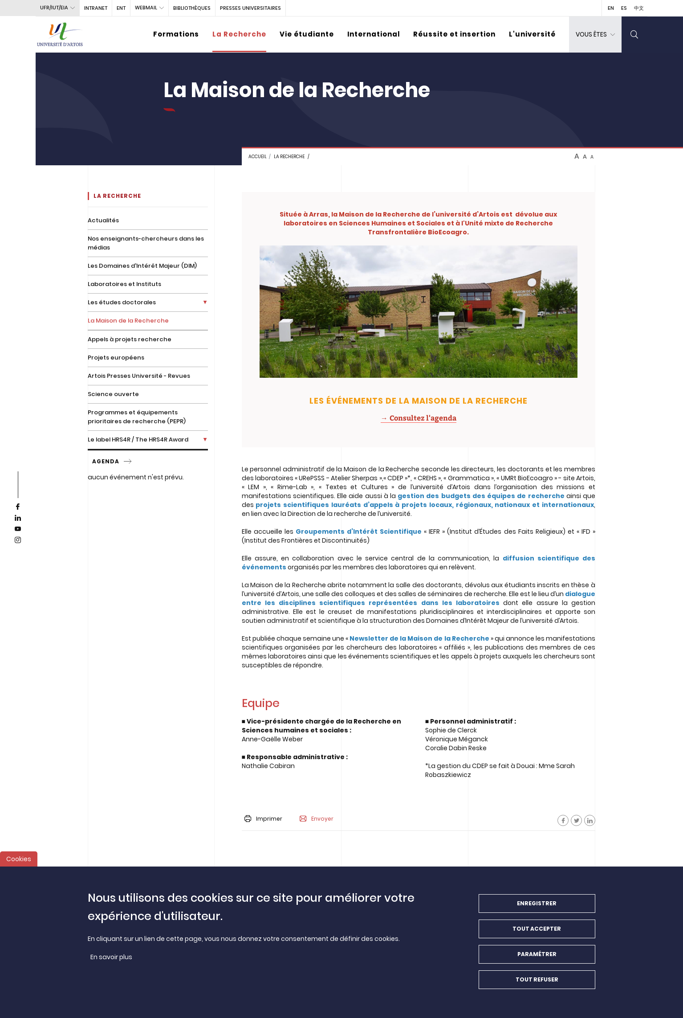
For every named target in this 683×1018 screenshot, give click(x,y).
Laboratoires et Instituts (124, 284)
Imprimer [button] (263, 818)
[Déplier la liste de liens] (205, 302)
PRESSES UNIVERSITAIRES (250, 8)
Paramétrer (537, 957)
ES (624, 8)
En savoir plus (111, 960)
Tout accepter (536, 932)
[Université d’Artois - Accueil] (60, 34)
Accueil (257, 156)
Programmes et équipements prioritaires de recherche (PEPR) (137, 416)
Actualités (103, 220)
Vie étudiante (307, 34)
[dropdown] (595, 34)
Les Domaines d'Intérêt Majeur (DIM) (142, 266)
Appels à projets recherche (129, 339)
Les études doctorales (122, 302)
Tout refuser (537, 983)
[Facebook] (563, 820)
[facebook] (18, 507)
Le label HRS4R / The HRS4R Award (138, 439)
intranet (95, 8)
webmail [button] (146, 7)
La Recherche (239, 34)
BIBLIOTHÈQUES (192, 8)
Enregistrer (537, 907)
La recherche (289, 156)
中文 (639, 8)
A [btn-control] (576, 156)
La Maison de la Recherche (128, 320)
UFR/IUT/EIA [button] (54, 7)
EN (611, 8)
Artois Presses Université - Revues (139, 376)
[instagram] (18, 540)
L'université (532, 34)
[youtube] (18, 529)
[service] (128, 461)
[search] (634, 34)
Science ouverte (113, 394)
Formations (176, 34)
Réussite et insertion (454, 34)
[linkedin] (18, 518)
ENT (121, 8)
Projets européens (116, 357)
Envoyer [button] (316, 818)
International (373, 34)
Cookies (18, 862)
